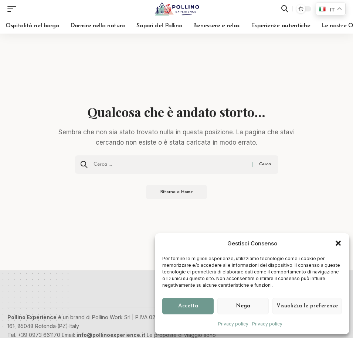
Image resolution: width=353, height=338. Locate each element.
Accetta (188, 306)
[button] (338, 243)
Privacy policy (233, 324)
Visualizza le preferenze (307, 306)
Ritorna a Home (176, 192)
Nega (243, 306)
